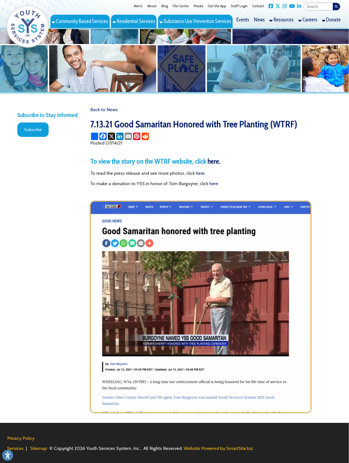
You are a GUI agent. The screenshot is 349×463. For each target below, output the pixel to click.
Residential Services (134, 21)
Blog (164, 6)
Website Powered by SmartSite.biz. (219, 448)
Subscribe (33, 129)
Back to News (104, 109)
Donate (331, 19)
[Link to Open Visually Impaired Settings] (7, 455)
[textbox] (318, 6)
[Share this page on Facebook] (103, 136)
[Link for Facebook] (269, 6)
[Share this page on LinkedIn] (120, 136)
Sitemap (38, 448)
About (151, 6)
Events (242, 19)
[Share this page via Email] (128, 136)
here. (214, 161)
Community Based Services (80, 21)
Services (15, 448)
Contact (258, 6)
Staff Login (239, 6)
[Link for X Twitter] (276, 6)
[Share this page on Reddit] (145, 136)
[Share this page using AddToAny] (94, 136)
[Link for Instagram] (283, 6)
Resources (281, 19)
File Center (180, 6)
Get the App (217, 6)
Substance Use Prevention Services (195, 21)
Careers (307, 19)
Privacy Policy (20, 438)
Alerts (138, 6)
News (259, 19)
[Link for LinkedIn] (298, 6)
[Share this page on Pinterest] (137, 136)
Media (198, 6)
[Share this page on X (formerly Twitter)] (111, 136)
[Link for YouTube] (291, 6)
